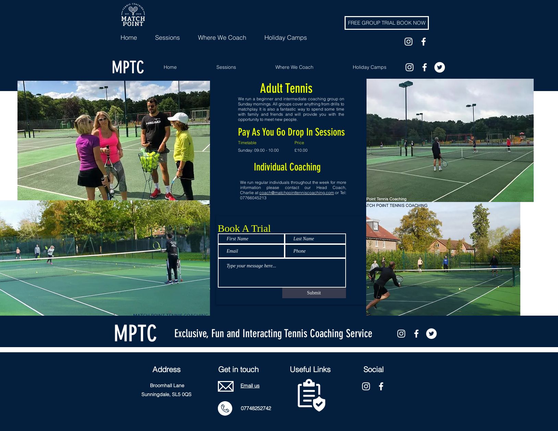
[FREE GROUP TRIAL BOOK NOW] (387, 23)
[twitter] (439, 67)
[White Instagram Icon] (408, 41)
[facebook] (423, 41)
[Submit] (314, 293)
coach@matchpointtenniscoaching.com (296, 192)
